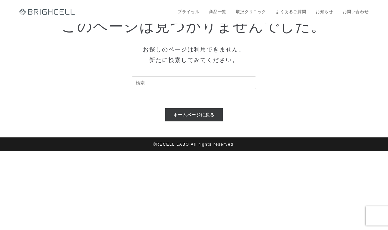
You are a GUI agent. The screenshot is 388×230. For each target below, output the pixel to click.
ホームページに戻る (194, 114)
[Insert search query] (194, 82)
